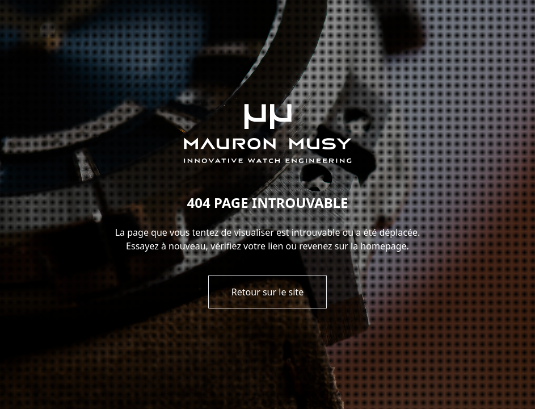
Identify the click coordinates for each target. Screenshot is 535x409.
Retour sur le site (267, 292)
